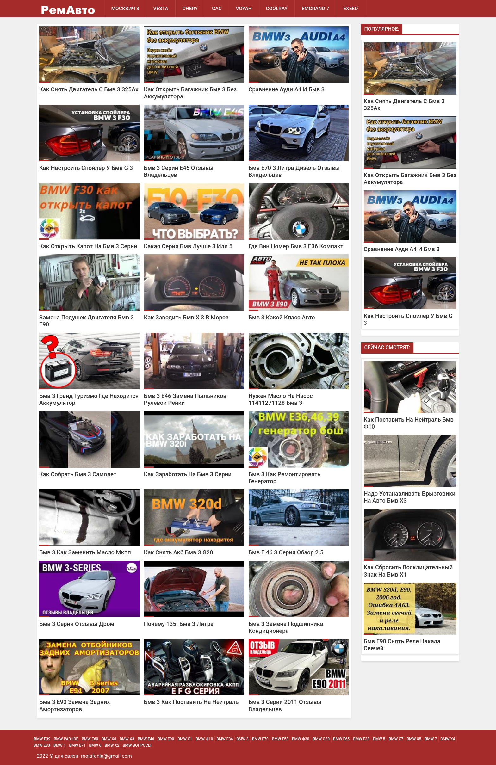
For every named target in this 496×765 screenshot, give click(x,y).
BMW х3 (127, 739)
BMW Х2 (112, 745)
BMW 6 (95, 745)
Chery (190, 8)
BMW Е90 (166, 739)
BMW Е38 (361, 739)
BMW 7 (431, 739)
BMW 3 (242, 739)
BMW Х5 (414, 739)
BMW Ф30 (300, 739)
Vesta (160, 8)
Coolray (277, 8)
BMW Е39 (42, 739)
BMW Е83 (42, 745)
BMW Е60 (90, 739)
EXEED (351, 8)
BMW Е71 (77, 745)
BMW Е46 (146, 739)
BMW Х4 (447, 739)
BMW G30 (321, 739)
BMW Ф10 (204, 739)
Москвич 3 (125, 8)
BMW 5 (379, 739)
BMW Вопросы (137, 745)
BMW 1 (59, 745)
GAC (217, 8)
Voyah (244, 8)
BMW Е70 (260, 739)
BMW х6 (109, 739)
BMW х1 (184, 739)
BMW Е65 (341, 739)
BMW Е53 (280, 739)
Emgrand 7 (316, 8)
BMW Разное (66, 739)
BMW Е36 (224, 739)
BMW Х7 (396, 739)
